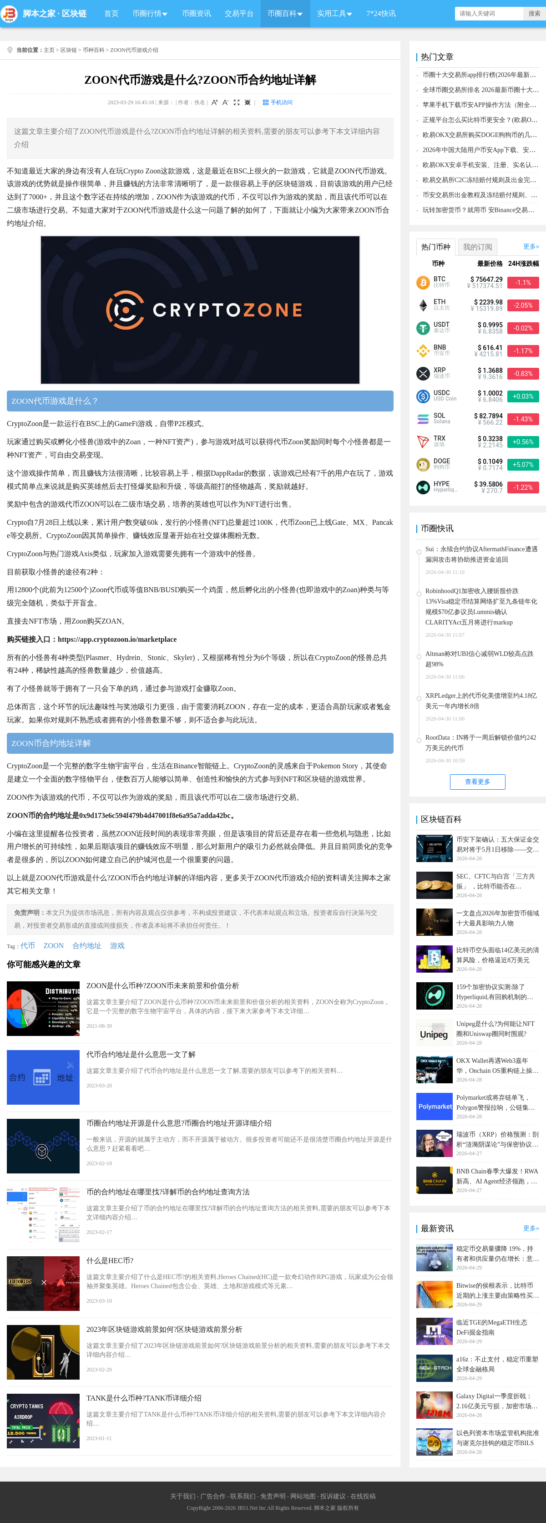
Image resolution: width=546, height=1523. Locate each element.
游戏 (117, 945)
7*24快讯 (381, 13)
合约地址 (86, 945)
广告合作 (213, 1496)
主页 (49, 50)
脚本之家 (39, 13)
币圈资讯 (196, 13)
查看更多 (477, 781)
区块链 (74, 13)
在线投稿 (363, 1496)
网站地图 (303, 1496)
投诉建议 (333, 1496)
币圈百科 (282, 13)
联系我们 (243, 1496)
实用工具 (331, 13)
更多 (529, 246)
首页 (111, 13)
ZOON (54, 945)
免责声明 (273, 1496)
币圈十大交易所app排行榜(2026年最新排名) (484, 74)
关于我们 (183, 1496)
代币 (27, 945)
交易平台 (239, 13)
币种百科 (94, 50)
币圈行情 (147, 13)
